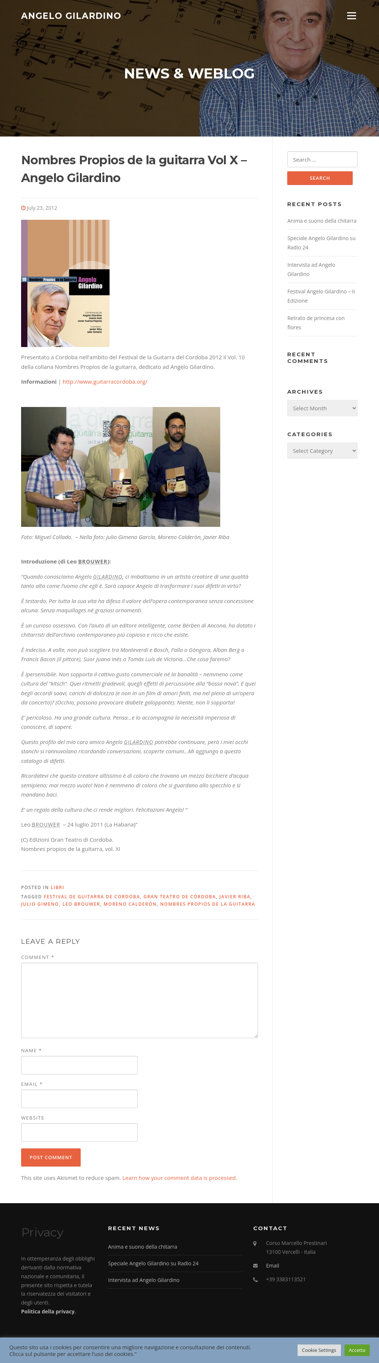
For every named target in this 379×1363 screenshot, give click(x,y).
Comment (37, 958)
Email (32, 1085)
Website (32, 1118)
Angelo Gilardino (71, 15)
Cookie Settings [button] (319, 1350)
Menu (351, 15)
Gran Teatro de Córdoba (180, 897)
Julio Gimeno (40, 905)
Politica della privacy (47, 1312)
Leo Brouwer (81, 905)
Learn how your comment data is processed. (180, 1178)
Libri (57, 888)
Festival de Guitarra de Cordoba (92, 897)
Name (31, 1051)
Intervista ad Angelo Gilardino (144, 1280)
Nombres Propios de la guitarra (207, 905)
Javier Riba (235, 897)
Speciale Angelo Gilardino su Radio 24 (153, 1264)
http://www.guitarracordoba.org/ (105, 382)
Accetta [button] (357, 1350)
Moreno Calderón (130, 905)
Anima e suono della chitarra (321, 222)
